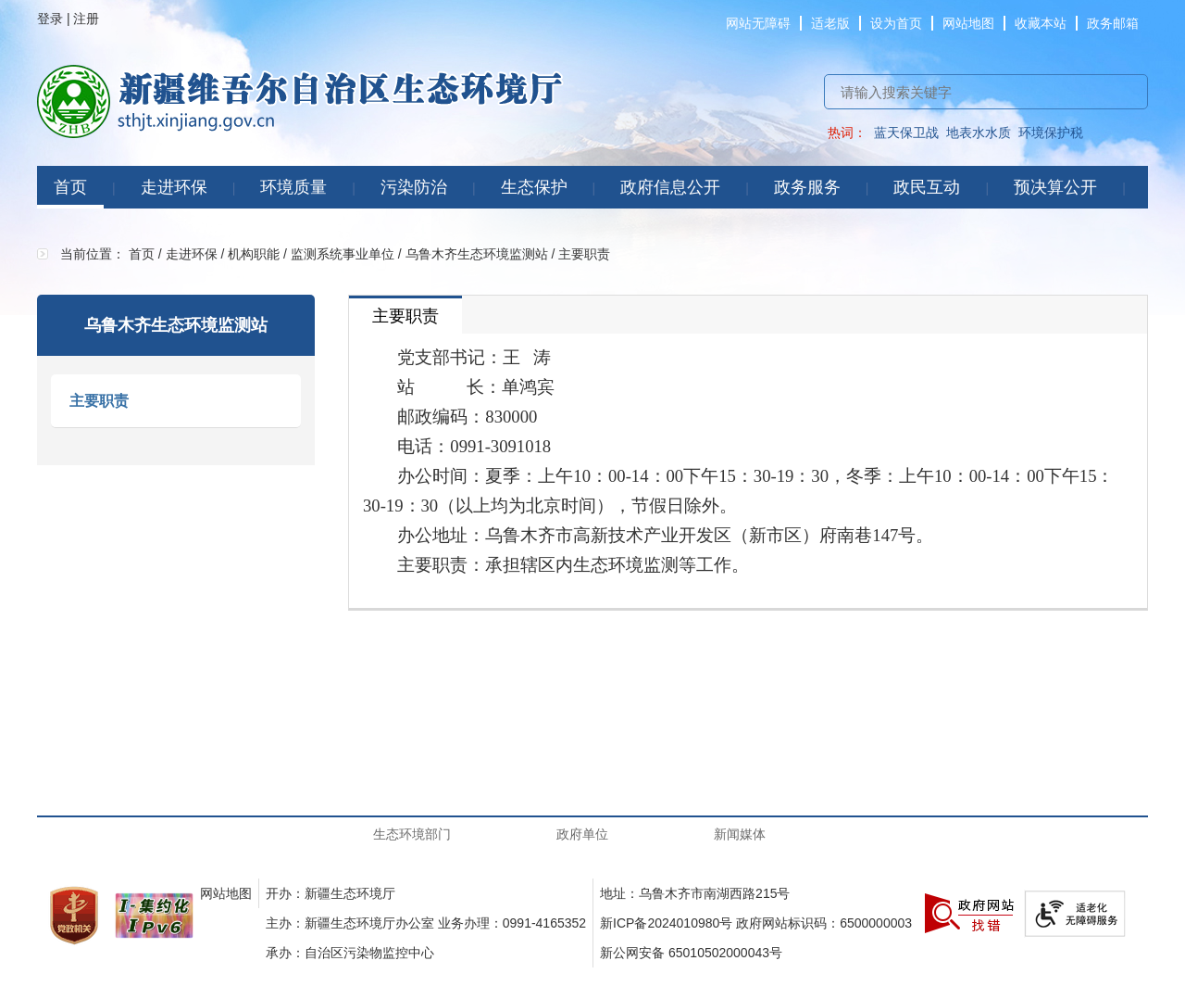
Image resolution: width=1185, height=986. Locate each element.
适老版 (830, 23)
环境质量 (293, 187)
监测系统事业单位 (342, 253)
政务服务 (807, 187)
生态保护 (534, 187)
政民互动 (926, 187)
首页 (70, 187)
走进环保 (174, 187)
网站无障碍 (758, 23)
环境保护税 (1050, 132)
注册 (86, 18)
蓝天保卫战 (906, 132)
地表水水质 (978, 132)
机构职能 (254, 253)
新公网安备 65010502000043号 (691, 952)
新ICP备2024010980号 (666, 923)
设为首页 (896, 23)
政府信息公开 (670, 187)
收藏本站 (1040, 23)
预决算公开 (1055, 187)
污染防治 (413, 187)
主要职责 (99, 401)
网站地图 (968, 23)
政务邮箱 (1113, 23)
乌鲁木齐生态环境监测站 (476, 253)
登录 (50, 18)
